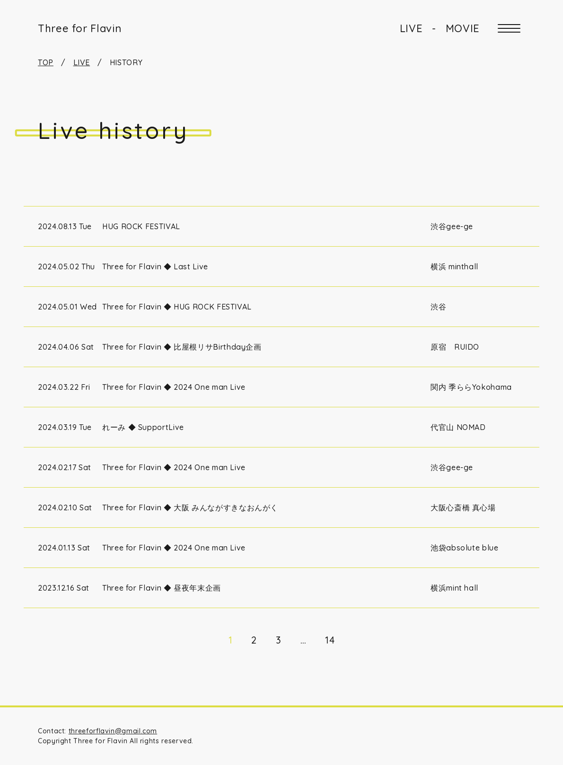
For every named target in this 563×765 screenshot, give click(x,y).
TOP (45, 62)
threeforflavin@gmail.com (113, 731)
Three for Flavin (79, 28)
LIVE (411, 28)
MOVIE (463, 28)
